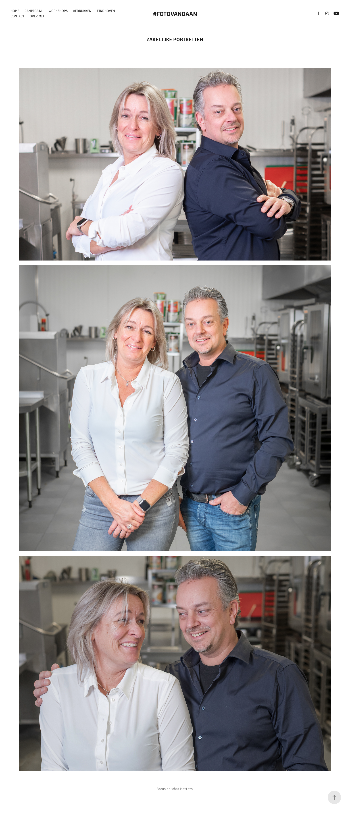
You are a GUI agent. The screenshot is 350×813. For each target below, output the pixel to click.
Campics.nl (34, 10)
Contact (17, 16)
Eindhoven (106, 10)
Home (14, 10)
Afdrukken (82, 10)
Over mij (37, 16)
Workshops (58, 10)
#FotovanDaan (175, 13)
